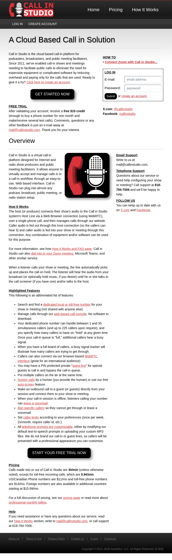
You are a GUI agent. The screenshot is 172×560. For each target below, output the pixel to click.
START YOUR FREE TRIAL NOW (59, 453)
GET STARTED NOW (52, 94)
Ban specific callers (31, 408)
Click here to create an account (48, 82)
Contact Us (77, 538)
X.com (124, 210)
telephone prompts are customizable (47, 427)
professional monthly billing (27, 502)
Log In (17, 24)
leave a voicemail (35, 403)
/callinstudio (127, 114)
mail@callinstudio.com (24, 130)
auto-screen (26, 384)
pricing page (71, 498)
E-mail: (110, 79)
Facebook (143, 210)
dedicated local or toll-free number (67, 304)
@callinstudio (123, 109)
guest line (79, 365)
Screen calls (26, 380)
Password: (113, 88)
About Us (14, 538)
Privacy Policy (56, 538)
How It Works (145, 9)
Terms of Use (34, 538)
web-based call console (70, 314)
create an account (134, 96)
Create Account (42, 24)
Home (93, 9)
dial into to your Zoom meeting (52, 253)
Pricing (116, 9)
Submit (111, 96)
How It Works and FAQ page (72, 249)
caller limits (31, 417)
